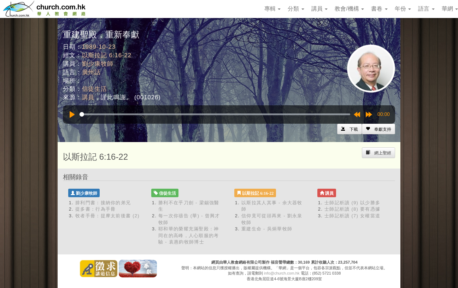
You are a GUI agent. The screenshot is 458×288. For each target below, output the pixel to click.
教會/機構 (349, 9)
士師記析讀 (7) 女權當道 (352, 215)
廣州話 (91, 72)
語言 (426, 9)
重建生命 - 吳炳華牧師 (266, 228)
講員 (319, 9)
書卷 (379, 9)
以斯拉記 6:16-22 (107, 55)
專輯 (272, 9)
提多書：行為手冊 (95, 209)
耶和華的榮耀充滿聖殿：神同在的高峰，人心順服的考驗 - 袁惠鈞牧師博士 (188, 235)
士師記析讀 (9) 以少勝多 (352, 202)
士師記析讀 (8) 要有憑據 (352, 209)
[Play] (72, 114)
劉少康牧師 (97, 63)
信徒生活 (94, 89)
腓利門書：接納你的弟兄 (103, 202)
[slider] (215, 114)
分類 (296, 9)
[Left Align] (378, 129)
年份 (403, 9)
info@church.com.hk (281, 273)
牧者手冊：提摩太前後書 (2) (107, 215)
